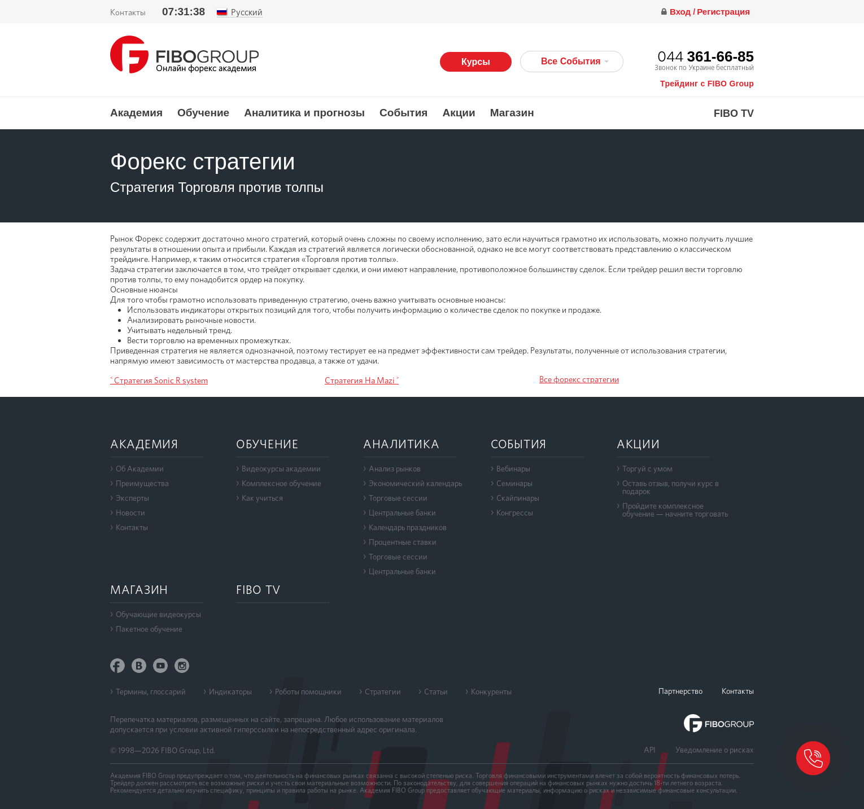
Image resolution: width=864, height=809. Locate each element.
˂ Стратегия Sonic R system (159, 380)
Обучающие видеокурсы (158, 614)
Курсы (475, 62)
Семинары (514, 483)
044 (705, 56)
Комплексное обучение (281, 483)
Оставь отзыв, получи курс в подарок (670, 487)
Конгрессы (514, 512)
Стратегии (383, 691)
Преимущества (142, 483)
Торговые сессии (398, 497)
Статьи (436, 691)
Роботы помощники (308, 691)
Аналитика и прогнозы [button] (304, 113)
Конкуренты (491, 691)
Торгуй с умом (647, 468)
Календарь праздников (408, 527)
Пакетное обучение (149, 628)
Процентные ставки (403, 541)
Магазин (512, 113)
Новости (130, 512)
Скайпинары (517, 497)
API (650, 749)
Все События (575, 61)
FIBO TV (734, 113)
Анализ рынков (395, 468)
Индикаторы (230, 691)
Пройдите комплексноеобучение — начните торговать (675, 509)
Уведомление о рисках (714, 749)
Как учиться (262, 497)
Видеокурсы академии (281, 468)
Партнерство (680, 691)
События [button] (403, 113)
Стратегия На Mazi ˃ (362, 380)
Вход (681, 11)
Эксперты (132, 497)
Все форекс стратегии (579, 379)
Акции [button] (458, 113)
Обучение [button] (203, 113)
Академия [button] (136, 113)
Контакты (128, 12)
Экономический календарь (415, 483)
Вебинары (513, 468)
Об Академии (140, 468)
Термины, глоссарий (151, 691)
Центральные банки (402, 512)
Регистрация (723, 11)
